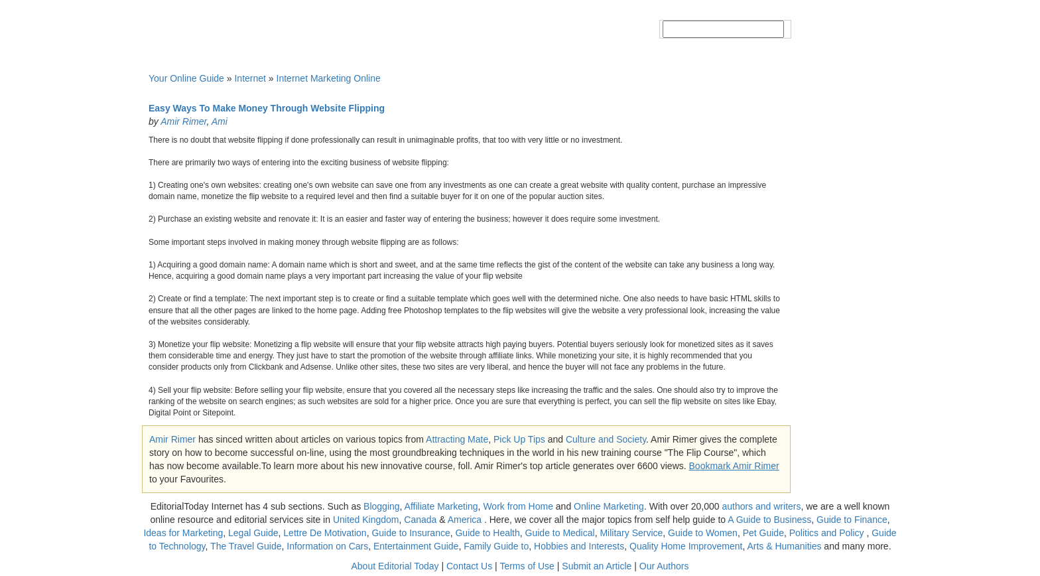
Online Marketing (609, 506)
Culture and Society (606, 439)
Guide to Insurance (410, 533)
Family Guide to (496, 546)
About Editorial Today (395, 566)
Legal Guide (253, 533)
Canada (420, 519)
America (465, 519)
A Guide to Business (769, 519)
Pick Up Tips (519, 439)
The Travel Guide (245, 546)
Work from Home (518, 506)
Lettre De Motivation (324, 533)
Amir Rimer (183, 121)
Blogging (381, 506)
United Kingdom (366, 519)
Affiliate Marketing (441, 506)
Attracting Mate (457, 439)
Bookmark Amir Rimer (734, 466)
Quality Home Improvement (685, 546)
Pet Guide (763, 533)
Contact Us (469, 566)
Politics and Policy (828, 533)
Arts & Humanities (784, 546)
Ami (220, 121)
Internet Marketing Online (329, 78)
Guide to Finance (851, 519)
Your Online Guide (186, 78)
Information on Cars (327, 546)
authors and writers (761, 506)
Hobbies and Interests (579, 546)
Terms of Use (526, 566)
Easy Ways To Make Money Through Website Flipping (267, 108)
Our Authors (664, 566)
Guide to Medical (560, 533)
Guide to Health (487, 533)
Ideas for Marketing (183, 533)
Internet (249, 78)
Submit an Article (596, 566)
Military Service (631, 533)
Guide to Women (703, 533)
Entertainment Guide (415, 546)
